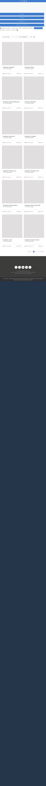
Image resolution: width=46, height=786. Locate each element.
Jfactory (31, 279)
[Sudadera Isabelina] (12, 53)
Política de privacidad (34, 278)
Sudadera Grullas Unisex (32, 240)
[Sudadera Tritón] (34, 53)
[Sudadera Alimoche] (12, 122)
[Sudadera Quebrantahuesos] (12, 88)
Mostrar (23, 36)
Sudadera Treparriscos (9, 171)
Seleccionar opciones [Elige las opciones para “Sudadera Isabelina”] (7, 73)
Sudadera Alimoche (9, 136)
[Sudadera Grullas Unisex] (34, 226)
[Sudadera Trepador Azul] (34, 157)
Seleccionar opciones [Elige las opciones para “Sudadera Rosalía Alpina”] (7, 211)
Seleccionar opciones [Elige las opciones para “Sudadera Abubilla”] (29, 108)
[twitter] (21, 1)
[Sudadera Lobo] (12, 226)
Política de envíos (20, 279)
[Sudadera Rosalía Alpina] (12, 191)
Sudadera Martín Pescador (32, 205)
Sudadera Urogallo (30, 136)
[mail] (30, 267)
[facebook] (19, 1)
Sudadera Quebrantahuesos (11, 102)
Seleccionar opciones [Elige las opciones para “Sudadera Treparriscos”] (7, 177)
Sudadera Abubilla (30, 102)
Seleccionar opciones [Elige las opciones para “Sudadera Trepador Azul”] (29, 177)
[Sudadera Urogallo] (34, 122)
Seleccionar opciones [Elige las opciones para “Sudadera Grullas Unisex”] (29, 246)
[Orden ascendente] (16, 37)
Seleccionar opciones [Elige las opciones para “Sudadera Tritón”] (29, 73)
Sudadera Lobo (7, 240)
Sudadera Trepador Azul (32, 171)
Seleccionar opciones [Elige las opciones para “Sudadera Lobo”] (7, 246)
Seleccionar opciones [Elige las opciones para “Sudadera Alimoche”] (7, 142)
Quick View (19, 73)
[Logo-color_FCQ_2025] (23, 3)
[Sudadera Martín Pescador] (34, 191)
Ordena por (6, 36)
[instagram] (26, 1)
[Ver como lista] (34, 37)
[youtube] (24, 1)
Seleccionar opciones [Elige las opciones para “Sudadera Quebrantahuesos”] (7, 108)
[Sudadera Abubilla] (34, 88)
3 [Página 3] (35, 251)
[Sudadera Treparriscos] (12, 157)
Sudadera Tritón (29, 67)
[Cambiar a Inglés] (20, 30)
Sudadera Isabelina (8, 67)
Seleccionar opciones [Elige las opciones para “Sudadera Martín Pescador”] (29, 211)
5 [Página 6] (39, 251)
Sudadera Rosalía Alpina (10, 205)
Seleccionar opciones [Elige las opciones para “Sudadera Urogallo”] (29, 142)
